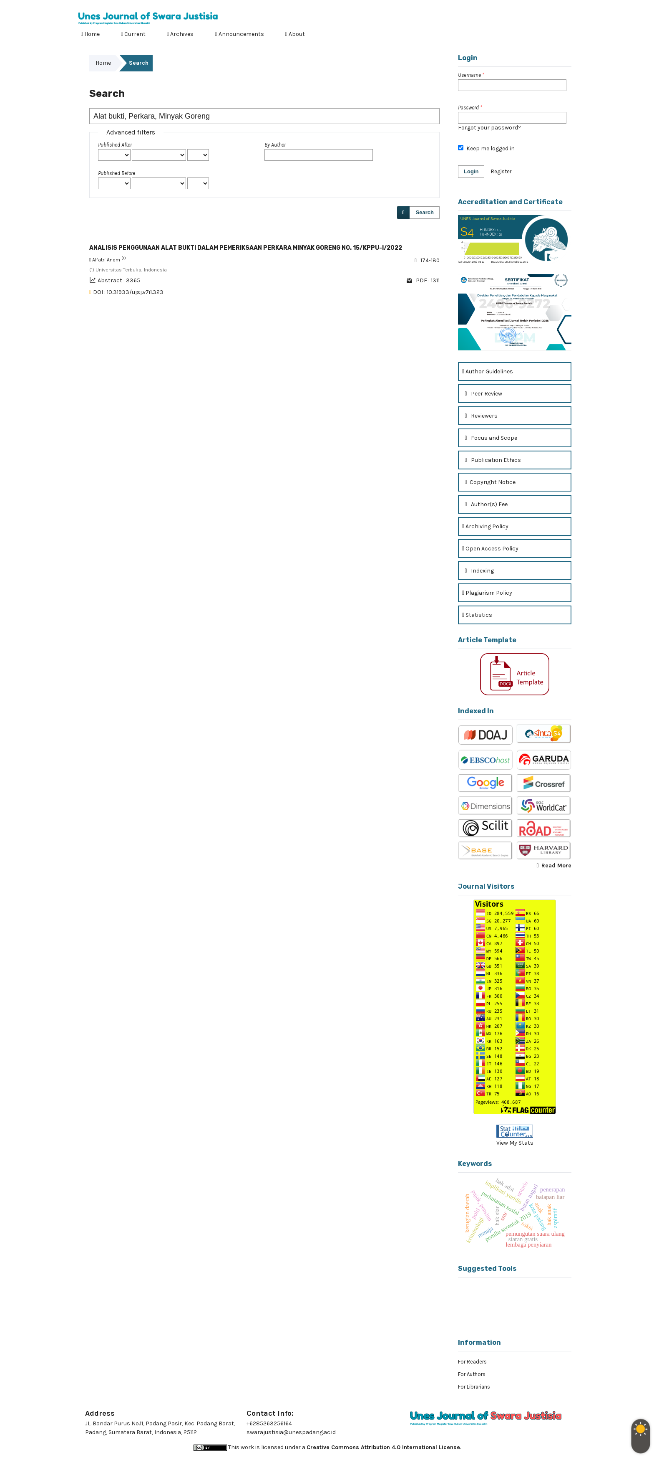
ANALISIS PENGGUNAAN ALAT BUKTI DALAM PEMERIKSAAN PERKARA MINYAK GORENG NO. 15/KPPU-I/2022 (245, 247)
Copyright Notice (489, 482)
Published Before (116, 173)
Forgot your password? (489, 127)
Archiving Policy (485, 526)
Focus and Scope (489, 438)
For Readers (472, 1362)
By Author (275, 145)
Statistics (477, 615)
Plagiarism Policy (487, 593)
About (295, 34)
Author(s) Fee (485, 504)
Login (569, 6)
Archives (180, 34)
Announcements (239, 34)
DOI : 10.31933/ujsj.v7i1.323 (128, 292)
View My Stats (514, 1142)
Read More (556, 865)
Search (425, 212)
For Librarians (474, 1387)
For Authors (471, 1374)
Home (90, 34)
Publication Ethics (491, 460)
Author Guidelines (487, 371)
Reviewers (480, 416)
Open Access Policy (490, 548)
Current (133, 34)
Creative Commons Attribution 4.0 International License (383, 1447)
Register (539, 6)
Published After (115, 145)
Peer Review (482, 393)
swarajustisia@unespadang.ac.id (291, 1432)
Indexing (478, 570)
